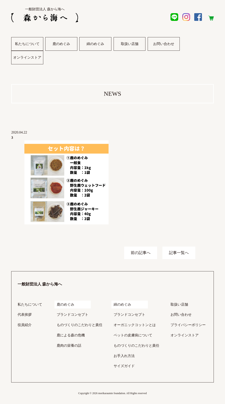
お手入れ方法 (124, 356)
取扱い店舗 (129, 44)
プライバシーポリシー (188, 325)
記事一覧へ (179, 253)
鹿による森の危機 (71, 335)
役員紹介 (25, 325)
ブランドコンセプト (72, 314)
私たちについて (27, 44)
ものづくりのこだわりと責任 (79, 325)
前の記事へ (141, 253)
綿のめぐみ (95, 44)
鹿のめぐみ (61, 44)
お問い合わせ (163, 44)
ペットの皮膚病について (133, 335)
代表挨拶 (25, 314)
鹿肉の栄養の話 (69, 345)
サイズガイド (124, 366)
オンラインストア (27, 60)
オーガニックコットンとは (135, 325)
